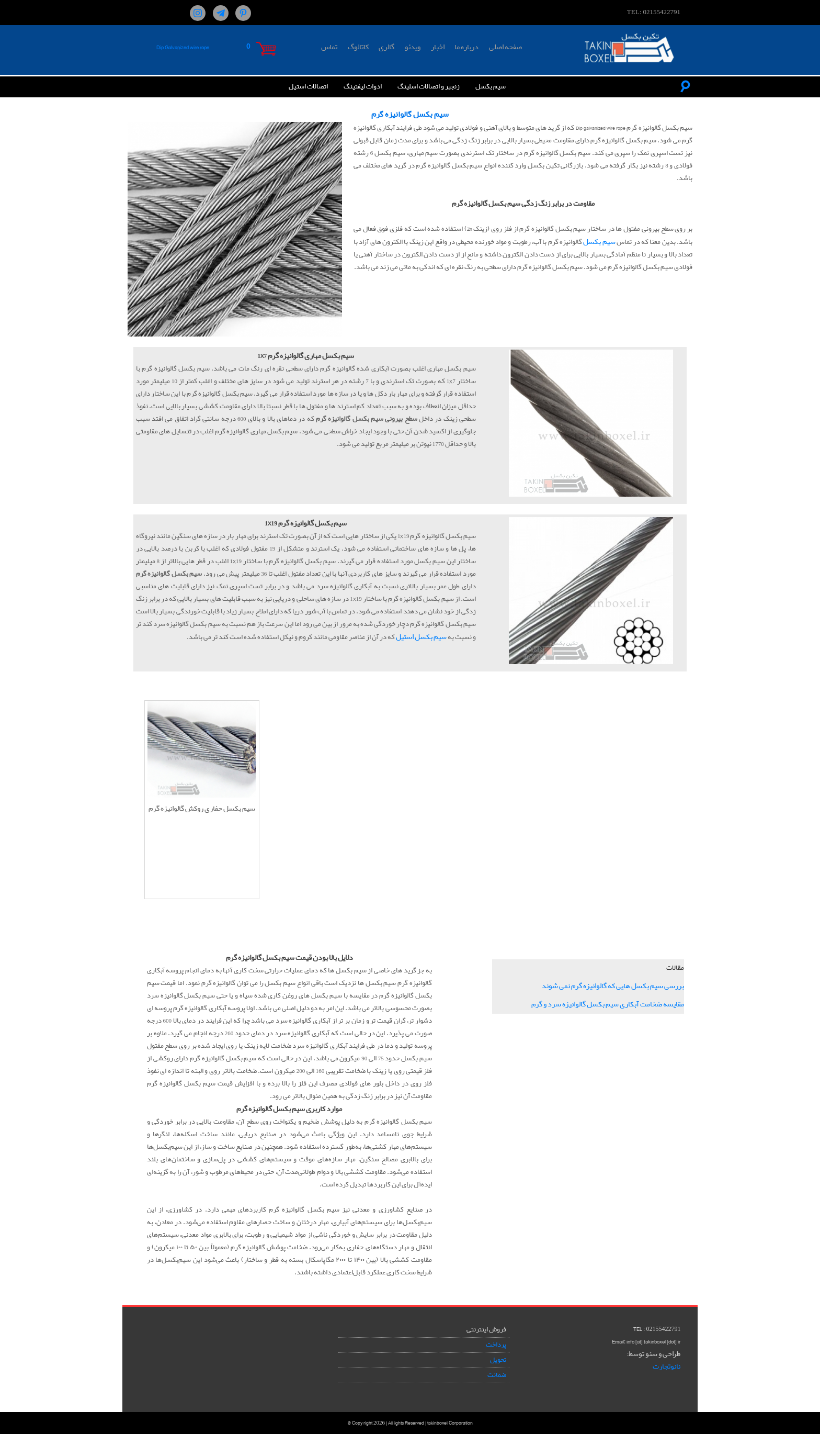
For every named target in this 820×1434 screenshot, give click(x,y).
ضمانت (496, 1375)
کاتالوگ (358, 47)
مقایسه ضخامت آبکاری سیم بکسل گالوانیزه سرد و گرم (607, 1004)
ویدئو (412, 47)
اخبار (438, 47)
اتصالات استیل (308, 87)
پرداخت (496, 1345)
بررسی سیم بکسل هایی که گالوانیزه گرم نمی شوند (613, 986)
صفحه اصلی (505, 47)
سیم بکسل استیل (421, 637)
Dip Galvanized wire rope (182, 47)
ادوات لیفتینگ (363, 87)
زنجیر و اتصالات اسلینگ (428, 87)
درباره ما (466, 47)
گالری (386, 47)
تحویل (498, 1360)
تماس (329, 47)
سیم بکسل (490, 87)
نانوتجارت (666, 1366)
